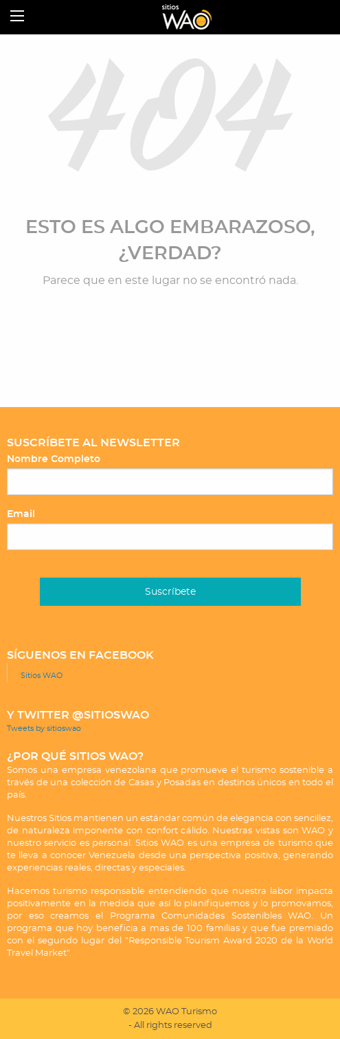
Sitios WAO (42, 675)
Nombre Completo (53, 459)
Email (21, 514)
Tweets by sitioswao (44, 728)
